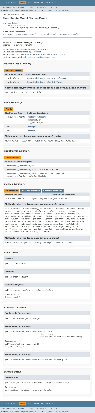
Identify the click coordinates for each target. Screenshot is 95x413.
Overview (5, 3)
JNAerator (36, 52)
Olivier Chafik (25, 54)
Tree (29, 3)
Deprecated (38, 3)
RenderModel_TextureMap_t (18, 165)
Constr (26, 10)
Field (19, 10)
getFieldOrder (60, 198)
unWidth (31, 131)
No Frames (41, 7)
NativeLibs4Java (30, 57)
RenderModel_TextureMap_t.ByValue (62, 34)
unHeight (32, 127)
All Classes (56, 7)
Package (14, 3)
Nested (12, 10)
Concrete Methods (52, 191)
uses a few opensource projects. (51, 54)
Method (34, 10)
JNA (53, 57)
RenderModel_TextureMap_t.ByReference (22, 34)
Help (53, 3)
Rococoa (43, 57)
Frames (32, 7)
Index (47, 3)
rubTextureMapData (37, 117)
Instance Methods (30, 191)
